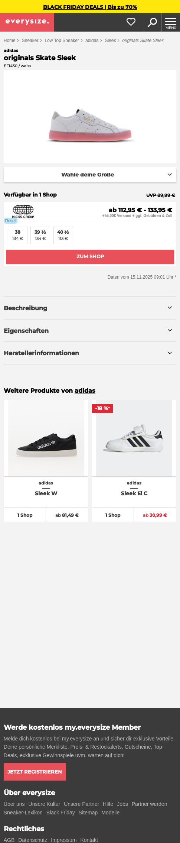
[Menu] (170, 22)
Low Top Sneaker (62, 40)
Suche (152, 22)
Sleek (110, 40)
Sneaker (30, 40)
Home (10, 40)
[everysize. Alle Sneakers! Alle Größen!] (27, 22)
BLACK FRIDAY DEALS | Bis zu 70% (90, 7)
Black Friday (60, 813)
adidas (91, 40)
